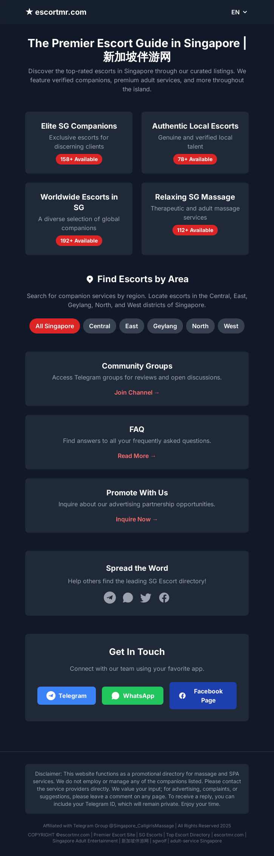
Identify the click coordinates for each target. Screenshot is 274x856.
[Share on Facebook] (164, 598)
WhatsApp (132, 695)
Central (99, 326)
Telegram (66, 695)
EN (240, 12)
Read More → (137, 456)
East (131, 326)
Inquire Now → (137, 519)
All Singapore (54, 326)
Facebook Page (201, 695)
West (231, 326)
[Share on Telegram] (110, 598)
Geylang (165, 326)
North (200, 326)
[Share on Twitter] (146, 598)
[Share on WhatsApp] (128, 598)
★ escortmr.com (55, 12)
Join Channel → (137, 392)
